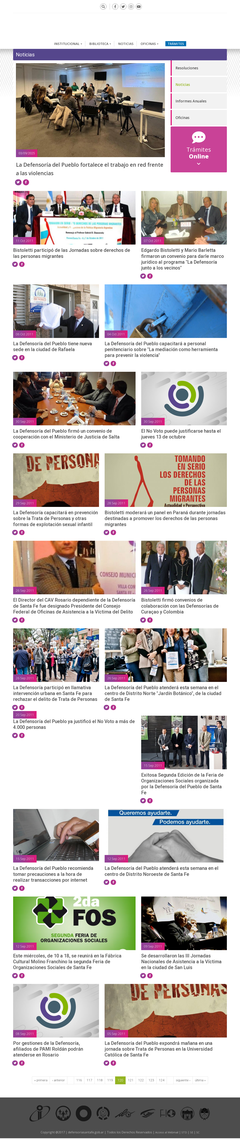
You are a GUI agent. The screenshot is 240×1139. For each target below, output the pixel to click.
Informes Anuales (191, 99)
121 (130, 1081)
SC (199, 1133)
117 (89, 1081)
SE (193, 1133)
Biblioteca (100, 42)
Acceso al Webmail (166, 1133)
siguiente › (183, 1081)
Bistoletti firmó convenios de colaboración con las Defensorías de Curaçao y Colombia (180, 606)
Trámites (176, 42)
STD (185, 1133)
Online (198, 156)
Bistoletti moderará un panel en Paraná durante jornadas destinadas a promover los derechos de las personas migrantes (165, 519)
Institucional (68, 42)
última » (200, 1081)
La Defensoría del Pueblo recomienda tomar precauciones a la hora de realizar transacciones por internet (53, 875)
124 (161, 1081)
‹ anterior (58, 1081)
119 (110, 1081)
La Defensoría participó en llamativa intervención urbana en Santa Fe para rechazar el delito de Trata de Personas (55, 694)
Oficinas (149, 42)
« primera (40, 1081)
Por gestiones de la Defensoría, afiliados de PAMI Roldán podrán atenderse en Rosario (48, 1050)
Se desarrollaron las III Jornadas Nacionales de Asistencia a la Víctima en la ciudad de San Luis (181, 962)
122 (141, 1081)
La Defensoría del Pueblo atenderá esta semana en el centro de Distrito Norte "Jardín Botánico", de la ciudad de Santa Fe (163, 694)
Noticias (126, 42)
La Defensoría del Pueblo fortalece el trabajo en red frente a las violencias (78, 167)
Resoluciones (187, 66)
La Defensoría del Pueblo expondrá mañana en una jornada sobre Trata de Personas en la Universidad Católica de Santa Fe (159, 1050)
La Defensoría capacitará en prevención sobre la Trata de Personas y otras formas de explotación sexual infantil (55, 519)
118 (99, 1081)
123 (151, 1081)
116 (79, 1081)
